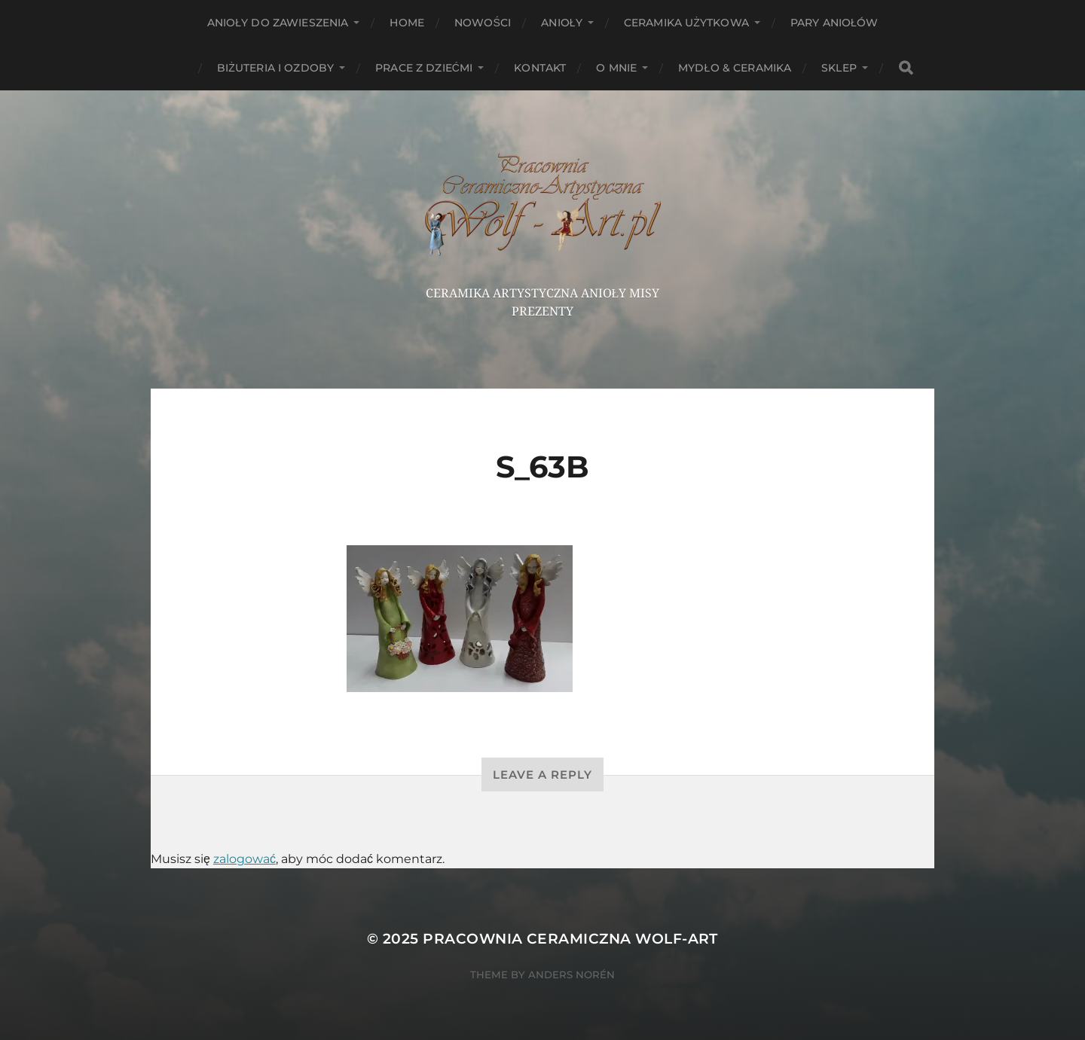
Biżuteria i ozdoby (275, 68)
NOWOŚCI (482, 22)
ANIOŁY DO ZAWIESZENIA (278, 22)
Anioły (561, 22)
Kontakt (540, 68)
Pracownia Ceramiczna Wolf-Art (570, 938)
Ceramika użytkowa (686, 22)
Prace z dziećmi (423, 68)
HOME (407, 22)
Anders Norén (571, 974)
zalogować (244, 859)
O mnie (616, 68)
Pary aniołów (834, 22)
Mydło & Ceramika (734, 68)
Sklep (839, 68)
